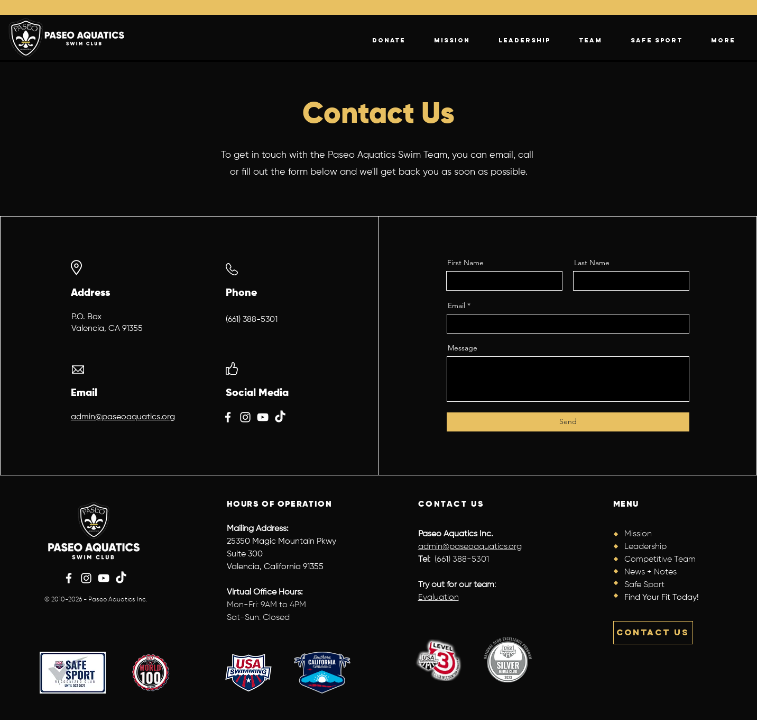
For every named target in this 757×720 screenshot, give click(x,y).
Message (462, 348)
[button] (723, 40)
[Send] (568, 421)
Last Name (592, 262)
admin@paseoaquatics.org (123, 417)
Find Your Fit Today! (661, 597)
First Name (465, 262)
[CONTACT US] (653, 632)
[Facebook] (228, 417)
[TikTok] (280, 417)
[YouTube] (263, 417)
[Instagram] (245, 417)
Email (456, 305)
